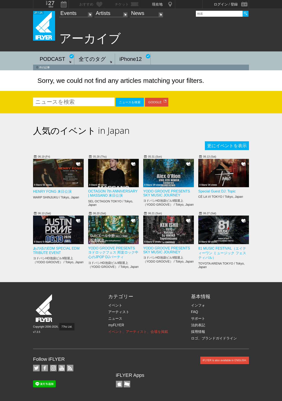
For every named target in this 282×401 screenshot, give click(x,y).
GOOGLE (155, 102)
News (137, 13)
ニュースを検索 (130, 102)
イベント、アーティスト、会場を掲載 (138, 332)
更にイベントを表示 (227, 145)
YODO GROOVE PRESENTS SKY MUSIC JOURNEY (166, 193)
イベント (115, 305)
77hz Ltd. (66, 326)
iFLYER (44, 308)
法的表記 (198, 325)
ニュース (115, 318)
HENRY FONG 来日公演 (52, 191)
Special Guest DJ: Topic (217, 191)
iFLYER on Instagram (53, 368)
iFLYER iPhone (119, 384)
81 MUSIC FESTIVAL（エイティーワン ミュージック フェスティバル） (222, 253)
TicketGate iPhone (127, 384)
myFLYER (116, 325)
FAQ (194, 312)
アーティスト (118, 312)
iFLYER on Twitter (36, 368)
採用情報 (198, 332)
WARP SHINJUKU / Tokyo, (56, 197)
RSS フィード (70, 368)
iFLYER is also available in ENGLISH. (224, 360)
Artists (103, 13)
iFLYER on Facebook (44, 368)
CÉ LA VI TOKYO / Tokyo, (220, 196)
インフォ (198, 305)
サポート (198, 318)
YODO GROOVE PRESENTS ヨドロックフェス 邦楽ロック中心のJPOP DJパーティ (113, 252)
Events (68, 13)
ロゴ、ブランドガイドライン (214, 338)
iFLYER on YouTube (61, 368)
